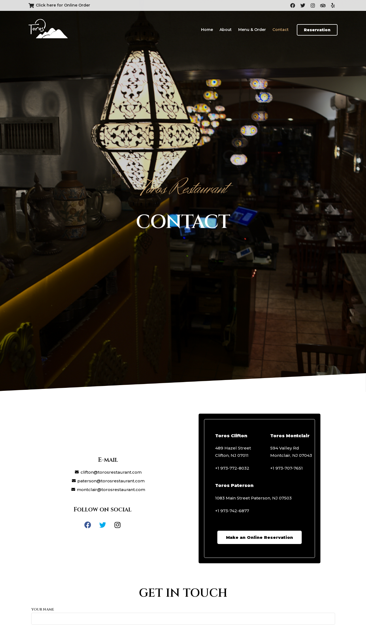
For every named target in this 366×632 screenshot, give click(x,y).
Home (207, 29)
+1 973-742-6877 (232, 510)
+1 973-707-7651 (286, 468)
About (225, 29)
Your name (183, 614)
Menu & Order (252, 29)
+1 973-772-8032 (232, 468)
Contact (280, 29)
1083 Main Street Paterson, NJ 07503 (253, 498)
